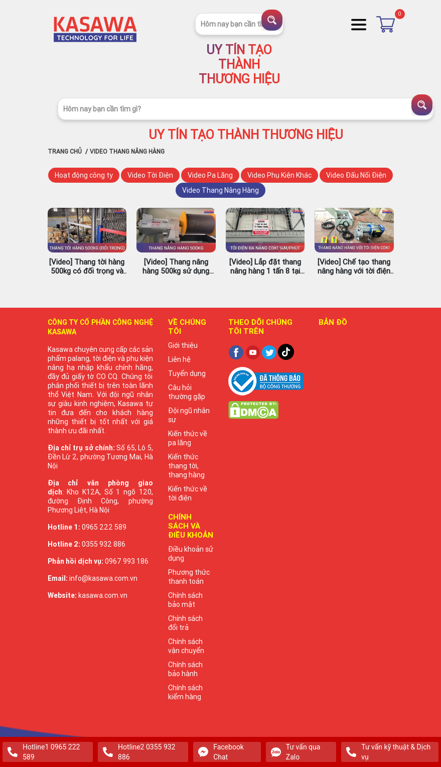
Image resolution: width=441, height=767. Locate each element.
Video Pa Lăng (210, 175)
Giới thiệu (183, 345)
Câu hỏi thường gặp (186, 392)
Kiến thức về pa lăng (187, 438)
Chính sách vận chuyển (186, 646)
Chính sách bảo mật (185, 600)
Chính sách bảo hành (185, 669)
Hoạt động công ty (84, 175)
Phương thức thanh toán (189, 577)
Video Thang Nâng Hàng (220, 190)
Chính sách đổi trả (185, 623)
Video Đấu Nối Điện (356, 175)
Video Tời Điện (150, 175)
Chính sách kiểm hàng (185, 692)
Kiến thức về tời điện (187, 493)
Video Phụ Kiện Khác (279, 175)
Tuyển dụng (187, 373)
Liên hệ (179, 359)
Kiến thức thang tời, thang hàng (186, 465)
